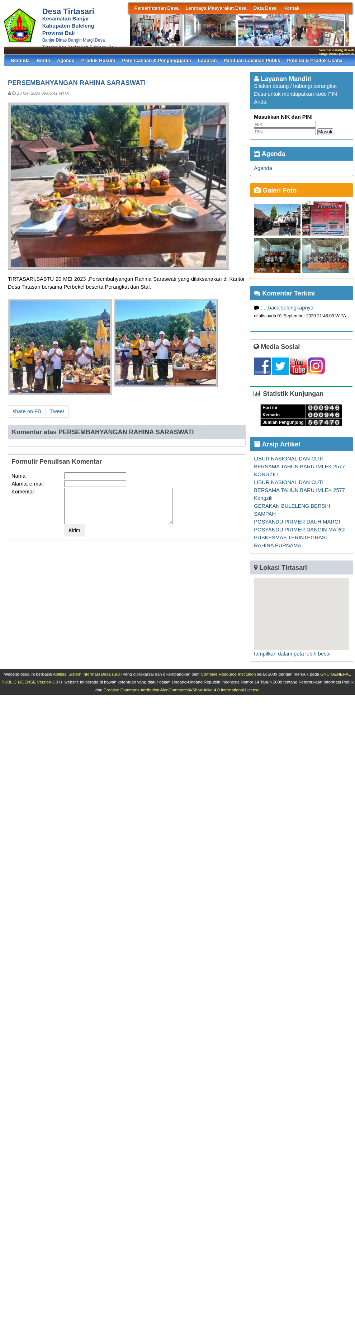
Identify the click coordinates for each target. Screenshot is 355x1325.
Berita (43, 60)
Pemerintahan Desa (156, 8)
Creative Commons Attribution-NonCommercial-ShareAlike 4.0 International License (182, 689)
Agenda (66, 60)
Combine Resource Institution (228, 674)
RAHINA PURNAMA (277, 545)
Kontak (291, 8)
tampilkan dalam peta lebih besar (292, 654)
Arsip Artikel (277, 444)
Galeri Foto (275, 190)
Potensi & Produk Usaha (314, 60)
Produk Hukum (98, 60)
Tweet (57, 411)
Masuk (325, 131)
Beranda (20, 60)
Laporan (207, 60)
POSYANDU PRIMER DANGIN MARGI (299, 530)
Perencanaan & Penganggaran (156, 60)
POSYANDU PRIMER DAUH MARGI (297, 522)
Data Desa (265, 8)
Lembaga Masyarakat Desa (215, 8)
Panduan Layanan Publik (252, 60)
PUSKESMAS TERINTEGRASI (290, 537)
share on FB (27, 411)
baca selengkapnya (290, 308)
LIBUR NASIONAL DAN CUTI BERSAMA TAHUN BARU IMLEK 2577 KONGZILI (299, 466)
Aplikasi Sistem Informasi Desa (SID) (87, 674)
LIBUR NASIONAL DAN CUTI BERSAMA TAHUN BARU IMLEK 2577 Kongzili (299, 490)
